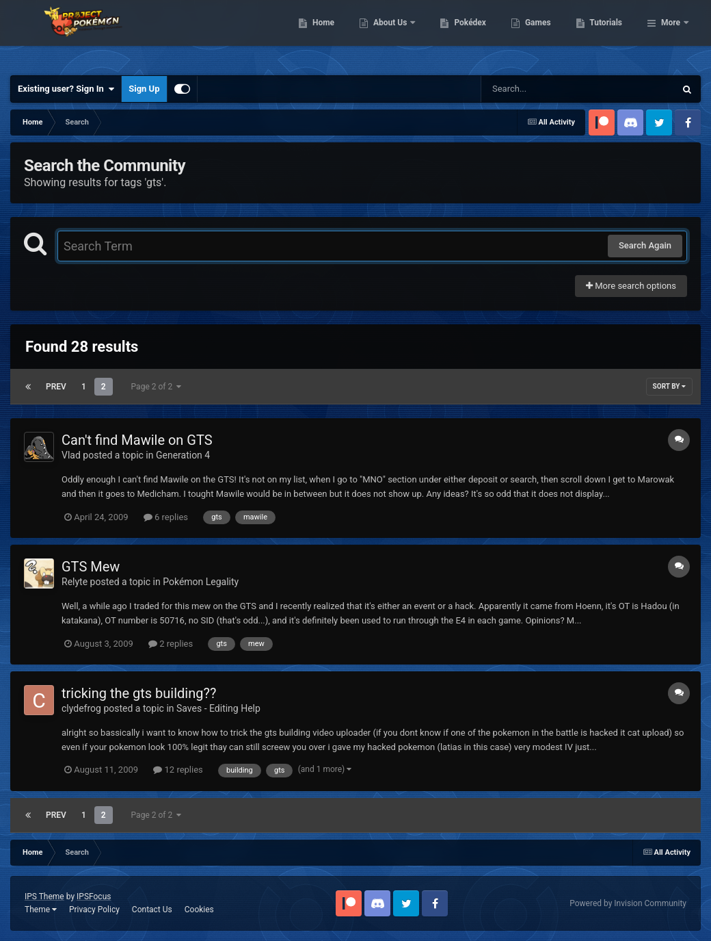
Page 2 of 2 (156, 386)
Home (393, 34)
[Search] (543, 89)
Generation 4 (183, 455)
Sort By (669, 386)
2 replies (170, 644)
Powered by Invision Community (627, 903)
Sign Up (144, 88)
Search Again (645, 245)
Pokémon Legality (201, 581)
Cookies (199, 909)
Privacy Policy (94, 909)
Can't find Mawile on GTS (137, 440)
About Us (461, 34)
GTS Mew (91, 566)
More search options (631, 286)
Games (608, 34)
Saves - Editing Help (218, 708)
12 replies (177, 769)
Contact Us (152, 909)
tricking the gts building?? (139, 693)
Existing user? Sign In (66, 89)
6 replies (166, 517)
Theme (41, 909)
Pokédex (541, 34)
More (670, 34)
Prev (56, 386)
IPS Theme (44, 896)
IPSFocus (94, 896)
